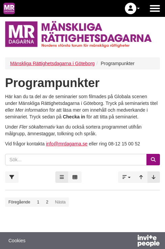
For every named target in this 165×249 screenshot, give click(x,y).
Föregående (19, 202)
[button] (132, 8)
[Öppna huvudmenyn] (155, 8)
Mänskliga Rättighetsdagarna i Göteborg (52, 63)
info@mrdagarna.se (66, 143)
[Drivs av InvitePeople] (131, 241)
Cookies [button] (17, 240)
